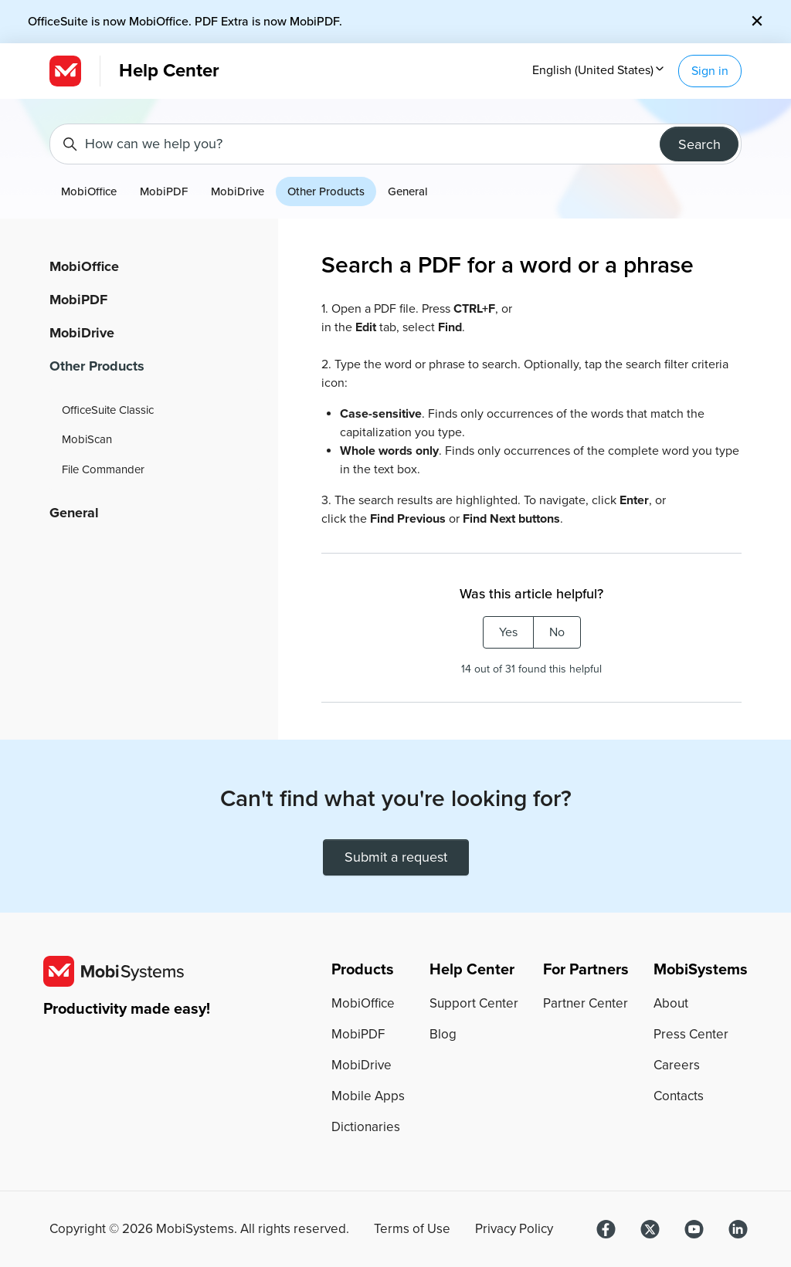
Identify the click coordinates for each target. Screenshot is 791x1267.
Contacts (679, 1096)
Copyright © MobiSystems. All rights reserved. (199, 1229)
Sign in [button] (709, 71)
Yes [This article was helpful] (508, 632)
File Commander (103, 469)
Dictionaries (365, 1127)
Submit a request (396, 857)
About (671, 1003)
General (408, 191)
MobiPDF (164, 191)
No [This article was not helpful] (557, 632)
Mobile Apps (368, 1096)
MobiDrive (237, 191)
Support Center (473, 1003)
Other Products (326, 191)
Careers (677, 1065)
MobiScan (87, 439)
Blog (443, 1034)
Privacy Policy (514, 1229)
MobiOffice (89, 191)
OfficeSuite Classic (108, 410)
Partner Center (585, 1003)
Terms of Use (412, 1229)
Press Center (691, 1034)
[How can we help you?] (395, 144)
